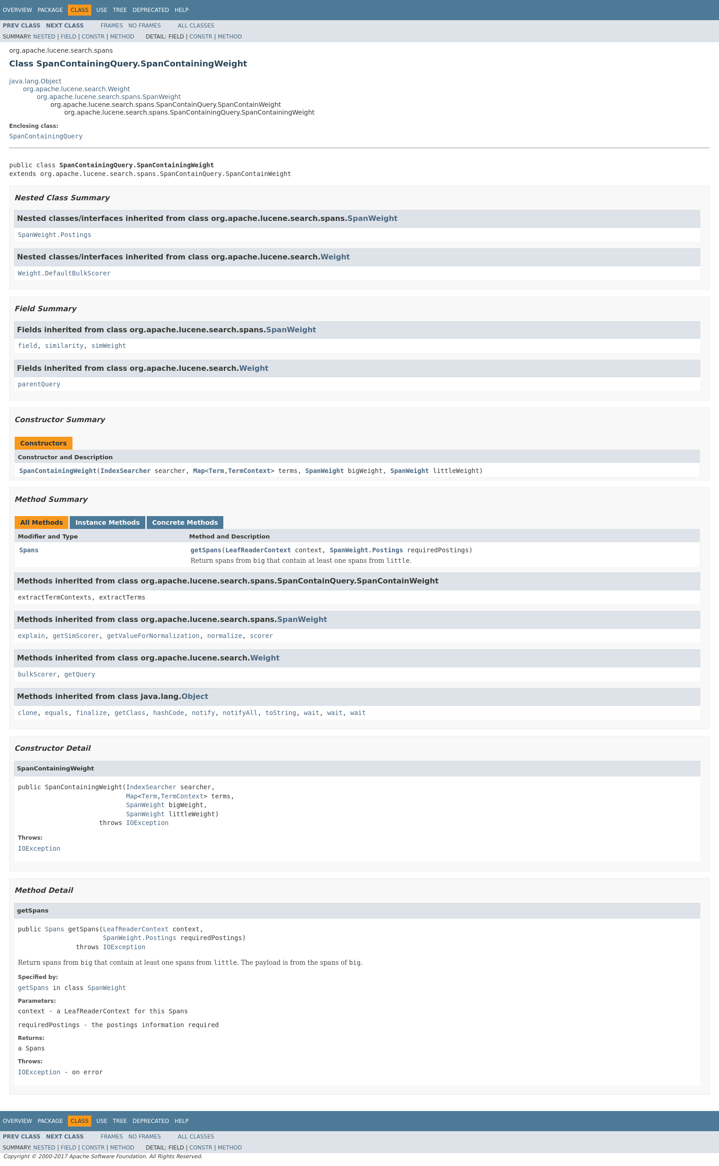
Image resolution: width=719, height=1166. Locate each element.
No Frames (144, 25)
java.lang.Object (35, 81)
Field (68, 36)
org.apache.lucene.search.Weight (76, 89)
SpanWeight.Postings (54, 234)
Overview (17, 10)
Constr (93, 36)
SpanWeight (373, 218)
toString (280, 712)
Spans (29, 550)
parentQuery (39, 384)
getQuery (79, 674)
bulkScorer (37, 674)
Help (182, 10)
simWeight (108, 345)
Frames (112, 25)
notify (203, 712)
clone (27, 712)
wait (312, 712)
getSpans (206, 550)
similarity (64, 345)
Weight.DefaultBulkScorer (64, 273)
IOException (147, 822)
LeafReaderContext (258, 550)
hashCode (168, 712)
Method (122, 36)
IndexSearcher (125, 470)
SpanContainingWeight (58, 470)
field (27, 345)
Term (216, 470)
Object (195, 696)
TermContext (249, 470)
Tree (120, 10)
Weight (335, 257)
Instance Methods (107, 522)
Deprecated (151, 10)
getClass (130, 712)
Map (199, 470)
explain (31, 635)
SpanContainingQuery (46, 136)
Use (101, 10)
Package (50, 10)
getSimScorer (76, 635)
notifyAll (240, 712)
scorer (261, 635)
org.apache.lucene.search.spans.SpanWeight (109, 96)
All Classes (196, 25)
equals (56, 712)
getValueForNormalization (153, 635)
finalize (91, 712)
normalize (224, 635)
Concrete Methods (185, 522)
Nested (44, 36)
